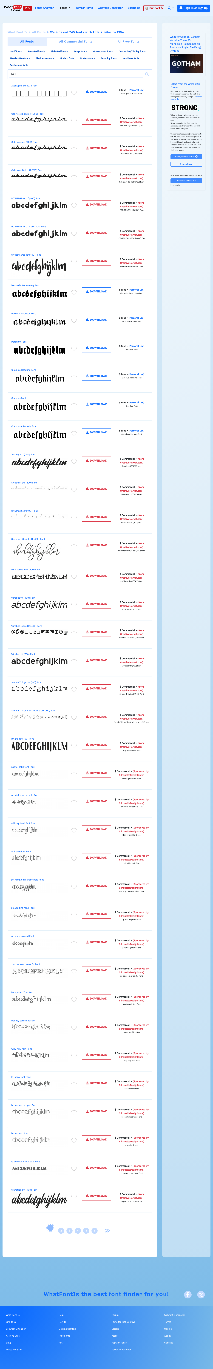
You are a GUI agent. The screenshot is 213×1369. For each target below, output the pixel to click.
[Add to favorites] (74, 93)
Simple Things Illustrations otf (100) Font (33, 710)
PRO (27, 8)
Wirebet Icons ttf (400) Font (26, 626)
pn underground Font (22, 936)
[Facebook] (188, 1294)
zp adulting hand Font (22, 908)
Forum (115, 1315)
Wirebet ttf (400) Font (23, 598)
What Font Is (18, 32)
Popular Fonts (119, 1343)
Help (61, 1315)
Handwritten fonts (20, 58)
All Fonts (39, 32)
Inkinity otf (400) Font (23, 454)
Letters (115, 1329)
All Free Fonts (129, 41)
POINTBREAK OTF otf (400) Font (28, 227)
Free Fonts (64, 1336)
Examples (134, 8)
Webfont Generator (110, 8)
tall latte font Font (21, 851)
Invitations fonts (19, 65)
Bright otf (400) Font (22, 739)
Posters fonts (87, 58)
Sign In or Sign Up (193, 8)
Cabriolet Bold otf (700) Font (27, 170)
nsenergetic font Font (22, 767)
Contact (168, 1343)
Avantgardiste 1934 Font (24, 86)
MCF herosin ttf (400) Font (25, 570)
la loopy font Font (21, 1077)
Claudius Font (18, 398)
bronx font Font (19, 1133)
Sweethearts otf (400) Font (26, 255)
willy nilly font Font (21, 1049)
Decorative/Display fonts (132, 51)
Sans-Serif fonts (36, 51)
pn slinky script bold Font (25, 795)
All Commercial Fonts (76, 41)
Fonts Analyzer (44, 8)
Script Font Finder (121, 1350)
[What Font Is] (12, 8)
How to (62, 1322)
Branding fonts (108, 58)
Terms (167, 1322)
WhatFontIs (61, 1295)
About (167, 1336)
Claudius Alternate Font (24, 426)
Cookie (168, 1329)
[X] (201, 1294)
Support (154, 8)
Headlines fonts (130, 58)
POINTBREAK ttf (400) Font (26, 198)
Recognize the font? (186, 156)
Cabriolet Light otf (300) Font (27, 114)
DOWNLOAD (96, 91)
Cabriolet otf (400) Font (24, 142)
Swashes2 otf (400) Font (24, 511)
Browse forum (186, 164)
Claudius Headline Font (23, 370)
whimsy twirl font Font (23, 823)
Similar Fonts (84, 8)
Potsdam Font (18, 342)
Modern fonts (67, 58)
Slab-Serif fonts (59, 51)
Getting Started (67, 1329)
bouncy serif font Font (23, 1021)
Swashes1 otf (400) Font (24, 483)
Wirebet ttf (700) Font (23, 654)
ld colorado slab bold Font (25, 1161)
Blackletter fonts (45, 58)
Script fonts (80, 51)
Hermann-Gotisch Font (23, 313)
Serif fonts (16, 51)
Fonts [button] (64, 8)
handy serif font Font (22, 992)
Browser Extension (16, 1329)
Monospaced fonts (103, 51)
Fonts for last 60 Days (123, 1322)
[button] (170, 8)
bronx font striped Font (24, 1105)
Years (114, 1336)
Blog (8, 1343)
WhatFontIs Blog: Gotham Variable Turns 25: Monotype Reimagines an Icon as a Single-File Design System (186, 44)
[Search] (147, 74)
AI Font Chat (13, 1336)
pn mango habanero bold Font (27, 880)
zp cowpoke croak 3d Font (25, 964)
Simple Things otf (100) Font (26, 682)
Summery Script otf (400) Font (28, 539)
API (60, 1343)
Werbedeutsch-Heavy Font (25, 285)
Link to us (11, 1322)
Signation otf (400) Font (24, 1190)
